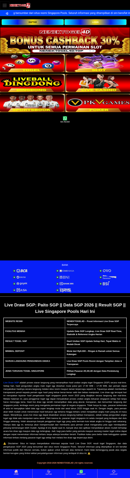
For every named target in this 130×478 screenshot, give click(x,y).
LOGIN (95, 22)
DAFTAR (33, 22)
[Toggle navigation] (4, 5)
